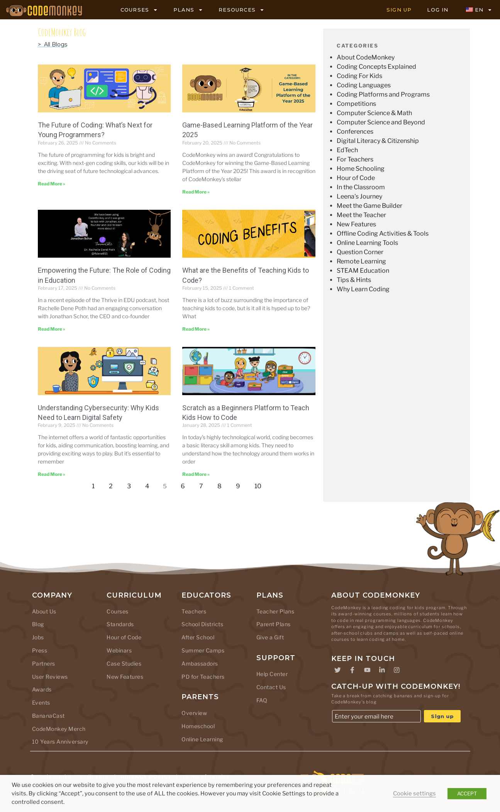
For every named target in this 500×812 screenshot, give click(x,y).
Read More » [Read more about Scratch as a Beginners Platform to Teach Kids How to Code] (196, 474)
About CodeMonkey (366, 57)
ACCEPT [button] (467, 793)
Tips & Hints (354, 280)
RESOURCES (241, 9)
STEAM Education (363, 270)
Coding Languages (364, 85)
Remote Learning (361, 261)
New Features (356, 224)
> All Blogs (52, 44)
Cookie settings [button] (414, 793)
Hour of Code (356, 178)
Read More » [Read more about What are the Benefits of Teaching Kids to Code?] (196, 329)
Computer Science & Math (374, 113)
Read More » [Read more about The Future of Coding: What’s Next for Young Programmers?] (51, 184)
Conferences (355, 131)
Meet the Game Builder (369, 205)
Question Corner (360, 252)
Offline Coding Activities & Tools (383, 233)
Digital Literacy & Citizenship (378, 140)
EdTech (347, 150)
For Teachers (355, 159)
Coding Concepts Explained (376, 66)
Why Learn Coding (363, 289)
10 (260, 484)
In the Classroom (361, 187)
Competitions (356, 103)
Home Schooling (361, 168)
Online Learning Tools (367, 242)
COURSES (139, 9)
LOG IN (437, 10)
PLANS (188, 9)
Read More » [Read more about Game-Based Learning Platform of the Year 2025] (196, 192)
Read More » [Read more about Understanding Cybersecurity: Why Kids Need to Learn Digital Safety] (51, 474)
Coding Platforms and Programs (383, 94)
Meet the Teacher (361, 215)
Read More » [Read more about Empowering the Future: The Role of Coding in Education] (51, 329)
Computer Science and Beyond (381, 122)
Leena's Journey (359, 196)
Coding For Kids (359, 76)
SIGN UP (399, 10)
